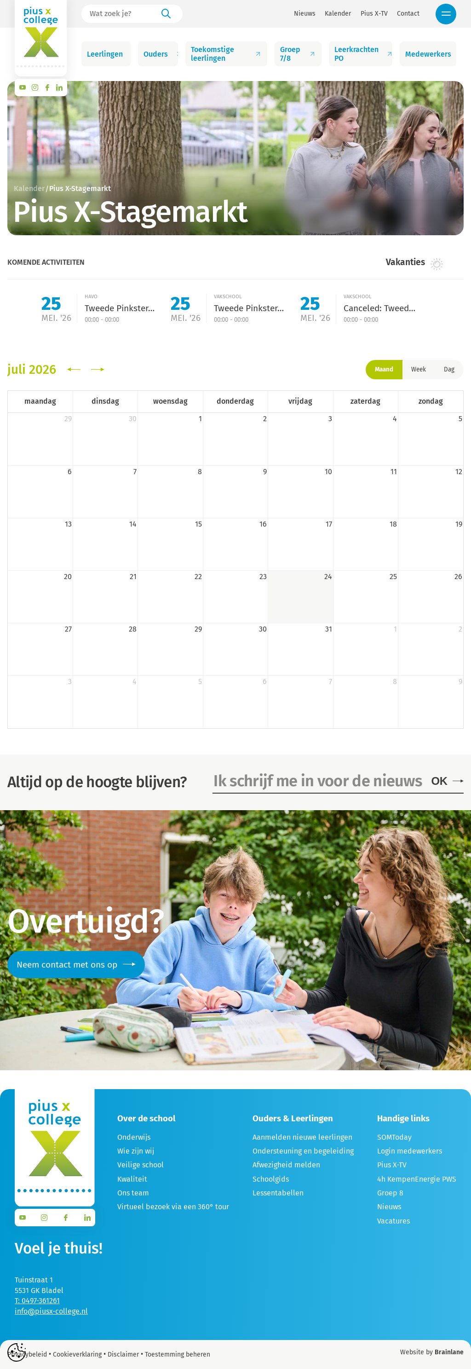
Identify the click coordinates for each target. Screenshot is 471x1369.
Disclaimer (123, 1354)
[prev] (74, 369)
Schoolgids (271, 1179)
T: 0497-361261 (37, 1300)
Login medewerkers (409, 1151)
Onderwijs (133, 1137)
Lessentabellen (278, 1193)
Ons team (133, 1193)
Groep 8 (390, 1193)
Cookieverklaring (77, 1354)
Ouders (161, 54)
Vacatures (393, 1221)
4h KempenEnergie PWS (416, 1179)
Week (418, 369)
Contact (408, 13)
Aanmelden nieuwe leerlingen (302, 1137)
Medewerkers (430, 54)
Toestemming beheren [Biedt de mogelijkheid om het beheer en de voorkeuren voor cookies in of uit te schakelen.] (177, 1355)
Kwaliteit (132, 1179)
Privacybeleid (27, 1354)
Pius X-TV (374, 13)
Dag (449, 369)
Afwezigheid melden (286, 1164)
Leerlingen (109, 54)
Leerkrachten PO (363, 54)
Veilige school (140, 1164)
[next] (98, 369)
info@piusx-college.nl (51, 1311)
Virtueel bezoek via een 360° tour (173, 1206)
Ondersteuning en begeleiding (303, 1151)
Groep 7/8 (298, 54)
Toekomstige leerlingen (226, 54)
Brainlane (449, 1352)
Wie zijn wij (135, 1151)
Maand (384, 369)
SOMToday (394, 1137)
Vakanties (414, 263)
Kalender (338, 13)
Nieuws (305, 13)
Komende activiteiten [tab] (46, 262)
